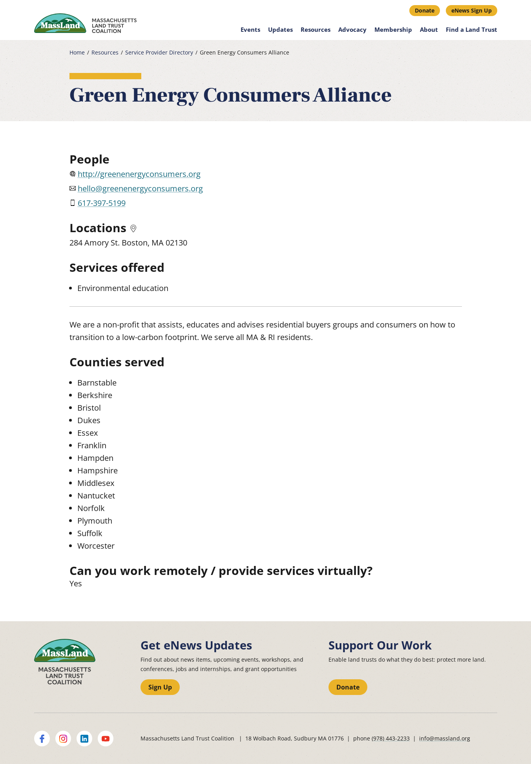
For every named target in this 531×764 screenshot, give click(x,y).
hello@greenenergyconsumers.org (140, 188)
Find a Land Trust (471, 29)
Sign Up (160, 687)
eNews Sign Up (471, 10)
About (429, 29)
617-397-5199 (102, 203)
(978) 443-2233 (391, 738)
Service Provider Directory (159, 52)
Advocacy (352, 29)
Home (77, 52)
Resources (315, 29)
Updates (280, 29)
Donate (424, 10)
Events (250, 29)
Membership (393, 29)
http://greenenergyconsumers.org (139, 174)
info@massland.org (444, 738)
